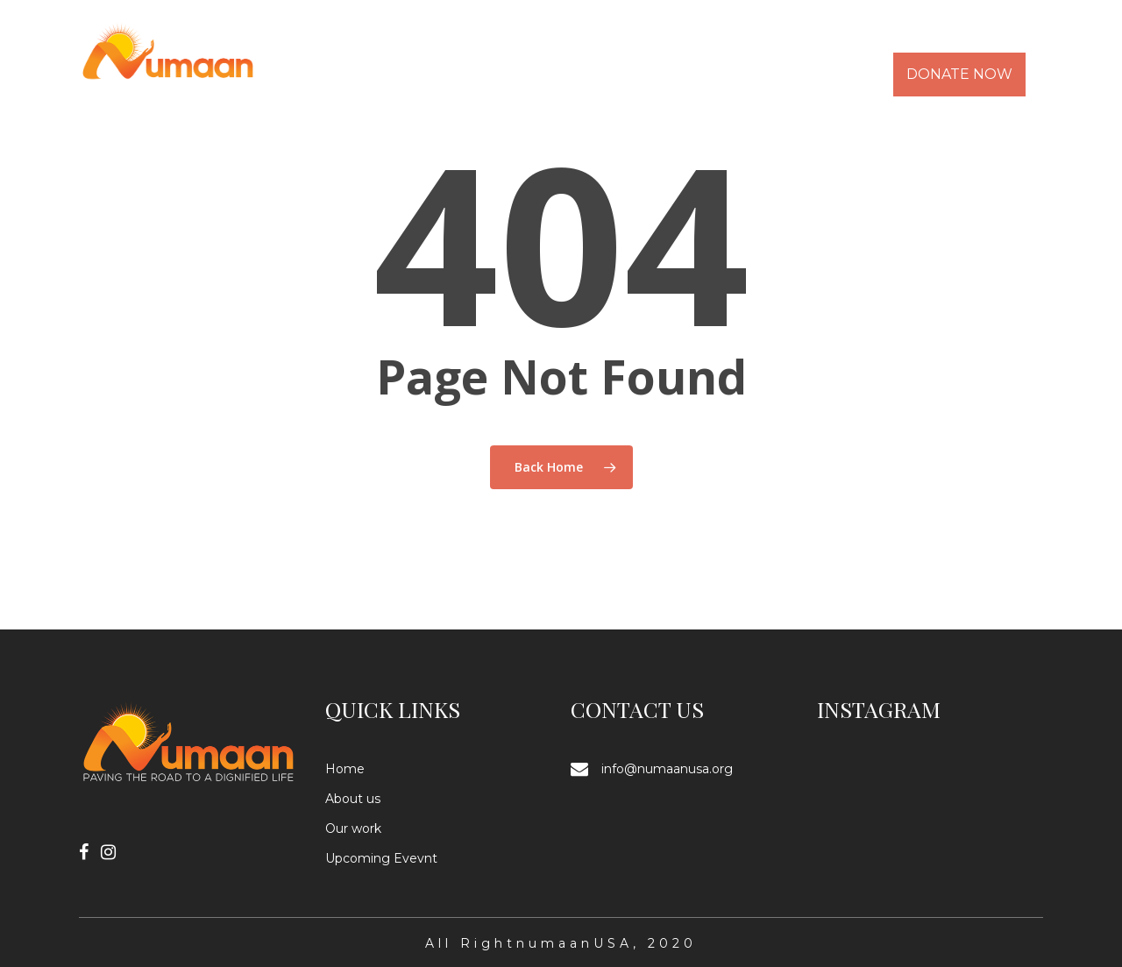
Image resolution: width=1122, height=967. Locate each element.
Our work (353, 828)
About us (352, 799)
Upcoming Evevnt (381, 858)
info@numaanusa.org (667, 769)
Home (345, 769)
